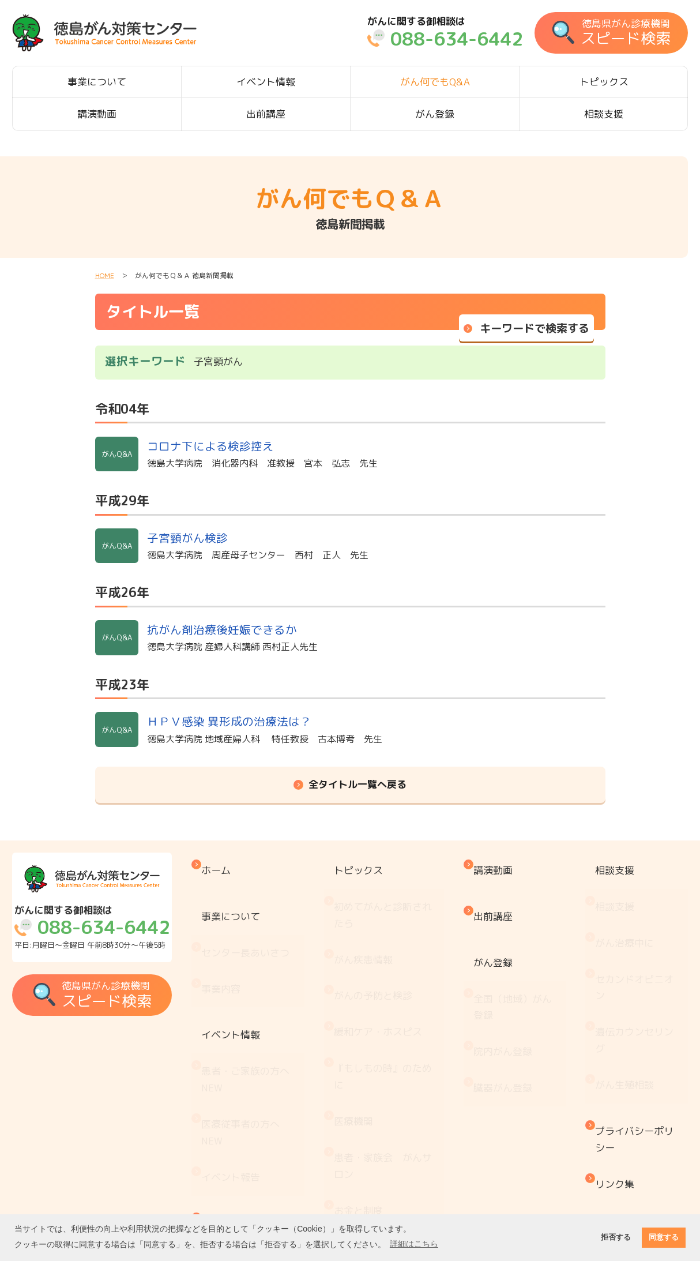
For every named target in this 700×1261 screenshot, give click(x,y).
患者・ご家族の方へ (254, 1002)
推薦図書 (361, 1167)
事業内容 (230, 941)
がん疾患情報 (370, 922)
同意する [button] (664, 1237)
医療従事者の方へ (249, 1040)
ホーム (225, 864)
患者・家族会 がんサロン (390, 1064)
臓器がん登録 (509, 1013)
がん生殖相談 (629, 1008)
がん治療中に (629, 907)
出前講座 (265, 114)
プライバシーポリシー (639, 1050)
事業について (96, 81)
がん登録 (434, 114)
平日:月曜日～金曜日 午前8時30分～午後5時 (95, 928)
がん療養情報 (370, 1119)
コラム (356, 1191)
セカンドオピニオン (639, 939)
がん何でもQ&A (435, 81)
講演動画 (96, 114)
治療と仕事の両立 (380, 1143)
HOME (104, 275)
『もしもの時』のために (390, 1002)
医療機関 (361, 1032)
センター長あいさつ (254, 917)
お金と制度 (365, 1095)
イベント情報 (265, 81)
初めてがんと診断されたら (390, 891)
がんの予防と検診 (380, 946)
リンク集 (619, 1081)
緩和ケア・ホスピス (385, 970)
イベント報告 (239, 1071)
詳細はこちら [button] (414, 1243)
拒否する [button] (616, 1237)
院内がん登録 (509, 989)
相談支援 (603, 114)
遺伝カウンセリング (639, 977)
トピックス (604, 81)
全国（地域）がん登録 (519, 958)
